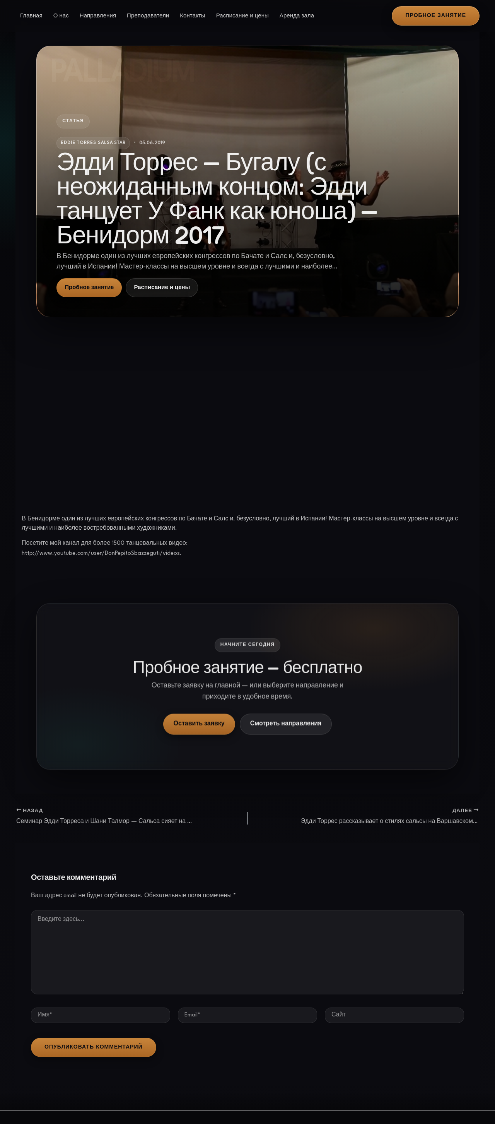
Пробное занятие (89, 287)
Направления (98, 16)
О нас (61, 16)
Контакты (192, 16)
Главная (31, 16)
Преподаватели (148, 16)
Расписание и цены (242, 16)
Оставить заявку (199, 732)
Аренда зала (297, 16)
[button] (436, 16)
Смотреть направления (286, 732)
